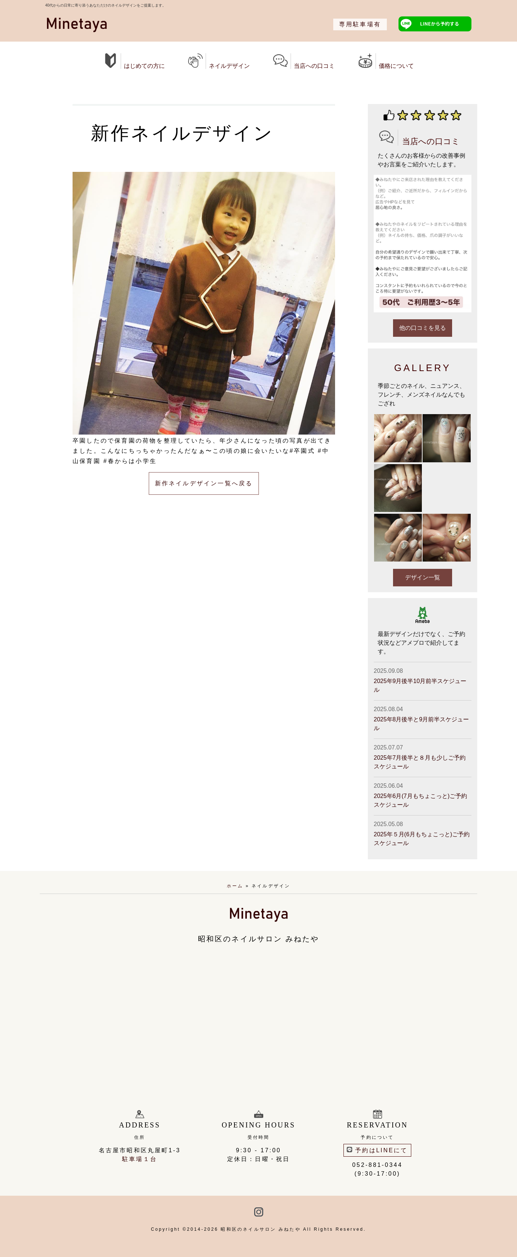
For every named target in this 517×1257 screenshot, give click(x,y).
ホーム (235, 885)
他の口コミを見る (422, 328)
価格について (386, 61)
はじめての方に (134, 61)
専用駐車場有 (360, 24)
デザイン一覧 (422, 577)
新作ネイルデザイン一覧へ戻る (204, 483)
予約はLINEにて (377, 1150)
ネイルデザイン (219, 61)
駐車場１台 (139, 1159)
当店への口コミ (304, 61)
